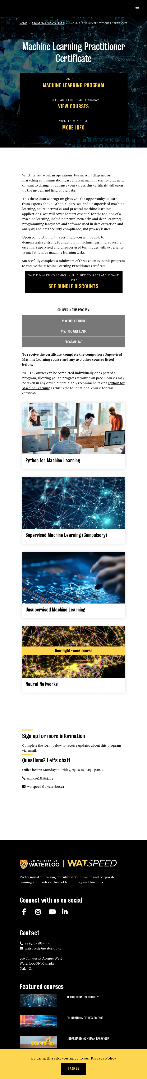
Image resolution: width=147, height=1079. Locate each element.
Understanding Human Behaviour (88, 1039)
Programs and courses (48, 23)
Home (23, 23)
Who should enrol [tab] (73, 321)
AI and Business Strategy (83, 997)
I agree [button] (73, 1069)
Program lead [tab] (73, 342)
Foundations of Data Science (85, 1018)
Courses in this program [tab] (73, 310)
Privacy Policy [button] (103, 1057)
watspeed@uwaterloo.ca (45, 786)
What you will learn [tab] (73, 331)
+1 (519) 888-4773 (40, 778)
